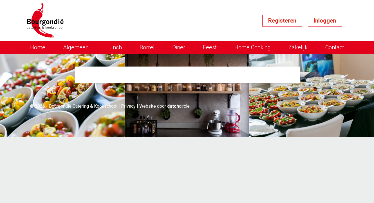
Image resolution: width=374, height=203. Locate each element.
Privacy (128, 106)
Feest (210, 47)
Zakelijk (298, 47)
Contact (334, 47)
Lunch (114, 47)
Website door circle (164, 106)
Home (37, 47)
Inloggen (325, 20)
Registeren (282, 20)
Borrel (147, 47)
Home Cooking (252, 47)
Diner (178, 47)
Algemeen (76, 47)
